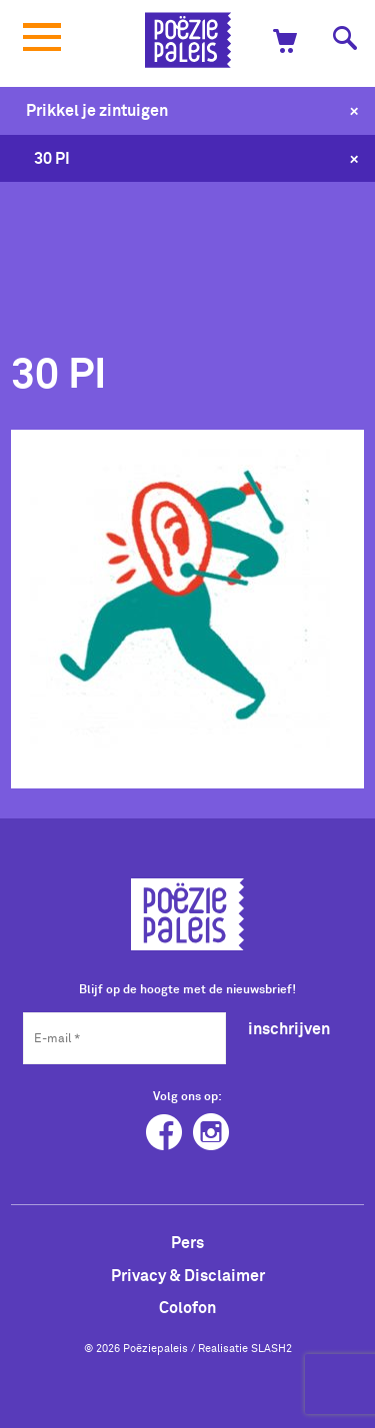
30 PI (52, 158)
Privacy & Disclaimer (188, 1275)
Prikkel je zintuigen (97, 110)
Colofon (187, 1307)
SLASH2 (271, 1348)
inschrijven (289, 1028)
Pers (187, 1242)
